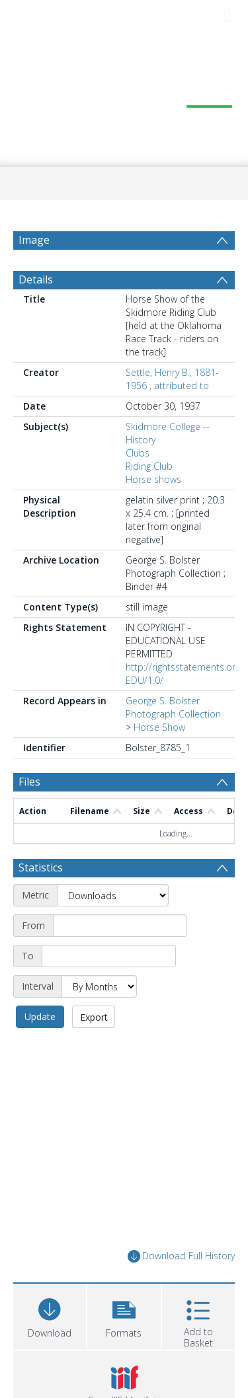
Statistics (41, 867)
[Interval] (99, 986)
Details (36, 279)
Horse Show (159, 727)
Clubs (137, 453)
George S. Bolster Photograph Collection (173, 707)
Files (29, 781)
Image (34, 240)
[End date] (109, 956)
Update (40, 1016)
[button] (123, 1315)
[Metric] (113, 895)
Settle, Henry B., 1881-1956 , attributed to (172, 379)
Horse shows (153, 479)
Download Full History (181, 1256)
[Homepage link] (124, 99)
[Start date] (120, 925)
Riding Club (149, 466)
